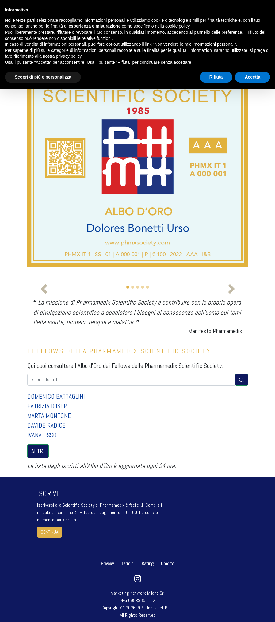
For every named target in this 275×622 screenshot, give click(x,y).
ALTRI (38, 451)
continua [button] (49, 532)
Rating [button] (148, 563)
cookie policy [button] (177, 26)
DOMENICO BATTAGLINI (56, 396)
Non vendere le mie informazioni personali (194, 44)
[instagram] (137, 580)
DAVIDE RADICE (46, 425)
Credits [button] (167, 563)
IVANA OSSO (42, 435)
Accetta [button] (252, 77)
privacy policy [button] (69, 56)
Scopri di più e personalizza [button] (43, 77)
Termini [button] (127, 563)
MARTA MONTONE (49, 416)
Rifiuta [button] (216, 77)
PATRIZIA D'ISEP (47, 406)
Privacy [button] (108, 563)
